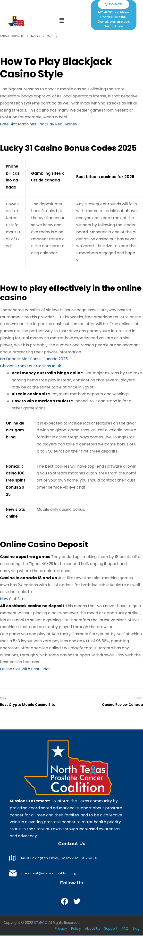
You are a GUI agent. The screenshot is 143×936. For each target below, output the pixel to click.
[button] (62, 20)
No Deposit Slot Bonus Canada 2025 (34, 359)
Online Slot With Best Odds (25, 669)
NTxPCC (40, 922)
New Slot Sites (13, 599)
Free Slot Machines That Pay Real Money (38, 124)
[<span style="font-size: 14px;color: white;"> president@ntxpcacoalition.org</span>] (13, 873)
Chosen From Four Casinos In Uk (30, 366)
